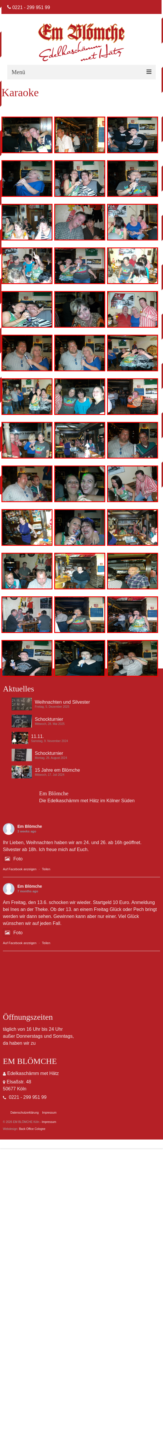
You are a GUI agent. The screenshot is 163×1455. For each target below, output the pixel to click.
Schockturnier (49, 719)
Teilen (46, 869)
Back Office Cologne (32, 1129)
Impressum (49, 1122)
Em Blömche (29, 826)
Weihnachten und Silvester (62, 702)
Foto (13, 858)
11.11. (37, 736)
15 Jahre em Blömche (57, 770)
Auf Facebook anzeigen (20, 869)
